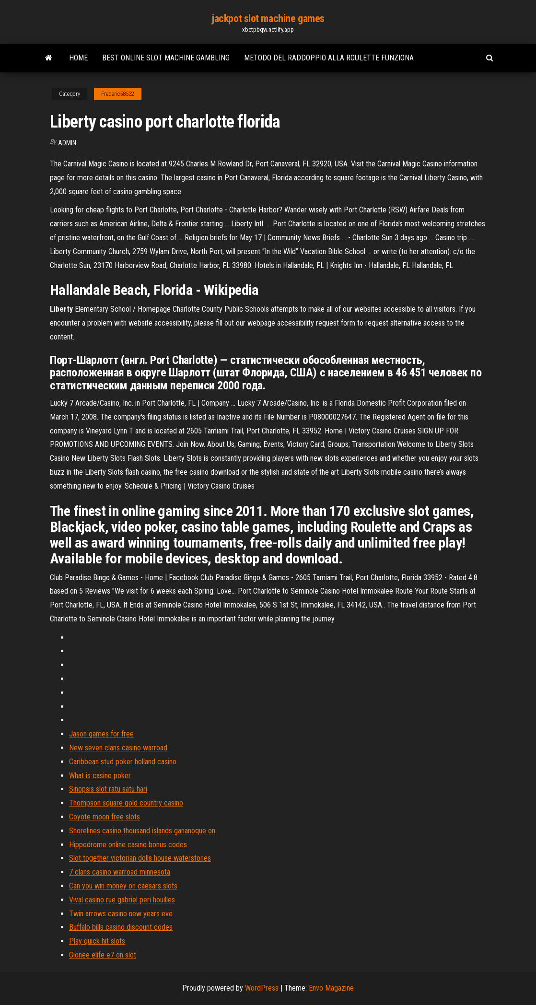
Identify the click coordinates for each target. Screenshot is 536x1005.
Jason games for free (101, 733)
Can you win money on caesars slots (123, 885)
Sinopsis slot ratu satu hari (108, 789)
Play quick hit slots (97, 941)
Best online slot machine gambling (166, 57)
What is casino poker (100, 775)
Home (78, 57)
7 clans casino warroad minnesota (119, 871)
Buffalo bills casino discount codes (121, 927)
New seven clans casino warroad (118, 747)
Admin (67, 143)
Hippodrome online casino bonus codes (128, 844)
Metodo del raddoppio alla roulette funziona (329, 57)
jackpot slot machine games (268, 18)
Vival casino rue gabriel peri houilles (122, 899)
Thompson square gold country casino (126, 802)
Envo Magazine (331, 988)
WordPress (262, 988)
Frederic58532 (117, 94)
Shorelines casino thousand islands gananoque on (142, 830)
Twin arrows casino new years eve (121, 913)
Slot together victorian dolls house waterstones (140, 858)
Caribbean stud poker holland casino (122, 761)
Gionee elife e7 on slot (102, 954)
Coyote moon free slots (104, 816)
